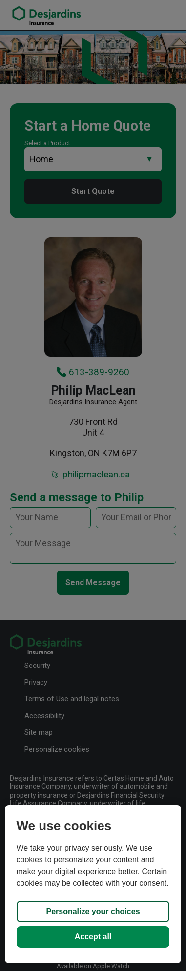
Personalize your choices (93, 911)
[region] (93, 884)
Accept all (93, 937)
